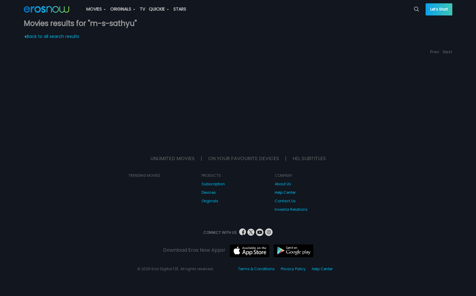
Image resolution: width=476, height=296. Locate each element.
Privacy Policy (293, 268)
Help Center (285, 192)
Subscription (213, 184)
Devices (209, 192)
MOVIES (96, 9)
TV (142, 9)
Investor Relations (291, 209)
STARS (179, 9)
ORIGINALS (122, 9)
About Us (283, 184)
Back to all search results (51, 36)
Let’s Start (439, 9)
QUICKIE (159, 9)
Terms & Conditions (256, 268)
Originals (210, 201)
